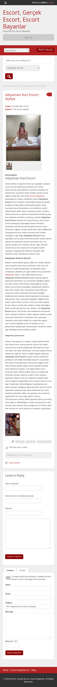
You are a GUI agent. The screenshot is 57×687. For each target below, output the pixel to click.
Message (9, 612)
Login (50, 3)
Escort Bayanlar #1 (20, 670)
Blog (34, 670)
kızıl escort (30, 442)
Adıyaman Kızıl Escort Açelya (22, 96)
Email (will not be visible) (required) (19, 496)
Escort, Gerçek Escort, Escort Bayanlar (22, 19)
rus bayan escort (44, 442)
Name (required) (11, 484)
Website (8, 508)
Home (6, 86)
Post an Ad (45, 49)
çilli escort (20, 442)
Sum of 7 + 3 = (11, 641)
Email (7, 594)
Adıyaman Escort (16, 86)
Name (7, 585)
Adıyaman (9, 275)
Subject (8, 603)
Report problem (15, 463)
